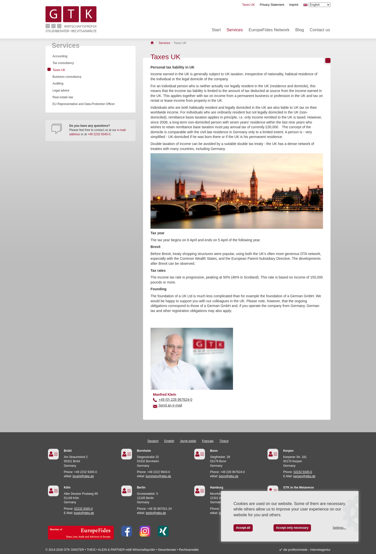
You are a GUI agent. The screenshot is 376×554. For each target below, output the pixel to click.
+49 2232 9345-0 (99, 134)
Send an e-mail (170, 405)
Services (234, 30)
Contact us (320, 30)
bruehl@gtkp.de (83, 476)
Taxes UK (248, 4)
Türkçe (223, 441)
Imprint (293, 4)
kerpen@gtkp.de (304, 476)
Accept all (243, 528)
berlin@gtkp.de (156, 513)
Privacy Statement (272, 4)
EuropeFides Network (269, 30)
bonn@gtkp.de (228, 476)
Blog (299, 30)
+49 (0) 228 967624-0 (175, 400)
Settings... (339, 528)
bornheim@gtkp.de (158, 476)
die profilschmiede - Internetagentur (306, 550)
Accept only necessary (292, 528)
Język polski (188, 441)
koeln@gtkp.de (84, 513)
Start (216, 30)
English (169, 441)
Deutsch (153, 441)
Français (208, 441)
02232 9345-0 (303, 472)
